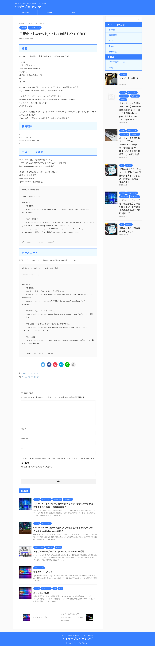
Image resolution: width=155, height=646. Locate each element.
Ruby (111, 44)
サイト (23, 448)
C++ (110, 39)
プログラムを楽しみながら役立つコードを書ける (77, 634)
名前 (23, 428)
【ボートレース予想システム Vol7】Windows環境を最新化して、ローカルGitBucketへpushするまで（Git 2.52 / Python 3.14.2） (130, 105)
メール (24, 438)
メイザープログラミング (28, 6)
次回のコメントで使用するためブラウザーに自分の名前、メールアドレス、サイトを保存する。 (59, 458)
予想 (110, 64)
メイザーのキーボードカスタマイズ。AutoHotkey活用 (57, 551)
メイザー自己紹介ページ (128, 75)
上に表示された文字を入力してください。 (37, 466)
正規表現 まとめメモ (42, 571)
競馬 (73, 12)
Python (49, 12)
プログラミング (32, 373)
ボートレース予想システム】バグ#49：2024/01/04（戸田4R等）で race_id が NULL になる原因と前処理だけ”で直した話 (130, 137)
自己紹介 (25, 12)
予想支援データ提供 (116, 59)
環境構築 (112, 34)
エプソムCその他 (40, 592)
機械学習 (112, 49)
